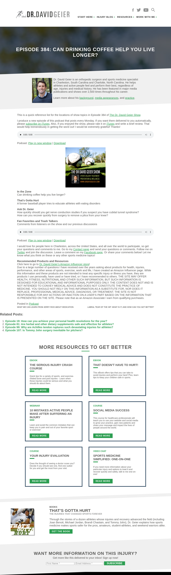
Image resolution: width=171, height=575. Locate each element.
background (86, 97)
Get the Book (61, 531)
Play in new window (40, 143)
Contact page (81, 249)
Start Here (85, 17)
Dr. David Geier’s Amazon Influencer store (64, 264)
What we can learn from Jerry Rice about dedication (45, 307)
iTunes (110, 123)
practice (129, 97)
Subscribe (115, 563)
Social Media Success (111, 410)
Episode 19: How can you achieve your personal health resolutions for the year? (56, 321)
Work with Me (145, 17)
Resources (124, 17)
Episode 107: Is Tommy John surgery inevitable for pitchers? (44, 330)
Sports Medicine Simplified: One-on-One (112, 457)
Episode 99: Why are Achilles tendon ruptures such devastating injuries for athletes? (59, 327)
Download (60, 143)
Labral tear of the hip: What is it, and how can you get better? (121, 307)
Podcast (34, 303)
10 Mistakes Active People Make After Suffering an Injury (51, 414)
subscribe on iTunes (38, 123)
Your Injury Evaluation (49, 455)
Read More (39, 390)
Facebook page (93, 252)
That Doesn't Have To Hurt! (115, 365)
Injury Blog (105, 17)
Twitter (21, 252)
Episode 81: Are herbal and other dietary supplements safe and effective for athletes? (59, 324)
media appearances (106, 97)
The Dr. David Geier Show (124, 114)
